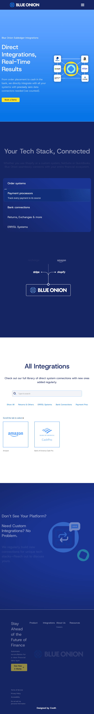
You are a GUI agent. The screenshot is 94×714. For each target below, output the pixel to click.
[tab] (47, 183)
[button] (82, 4)
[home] (24, 4)
